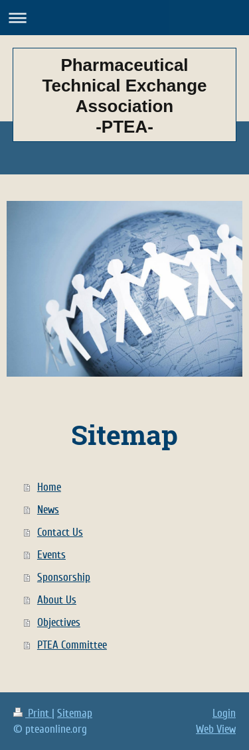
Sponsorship (63, 577)
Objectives (58, 622)
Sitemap (74, 713)
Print (32, 713)
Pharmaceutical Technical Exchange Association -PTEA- (124, 96)
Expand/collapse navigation (124, 17)
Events (51, 555)
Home (49, 487)
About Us (56, 600)
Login (224, 713)
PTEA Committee (72, 645)
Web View (216, 729)
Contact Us (60, 532)
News (48, 510)
